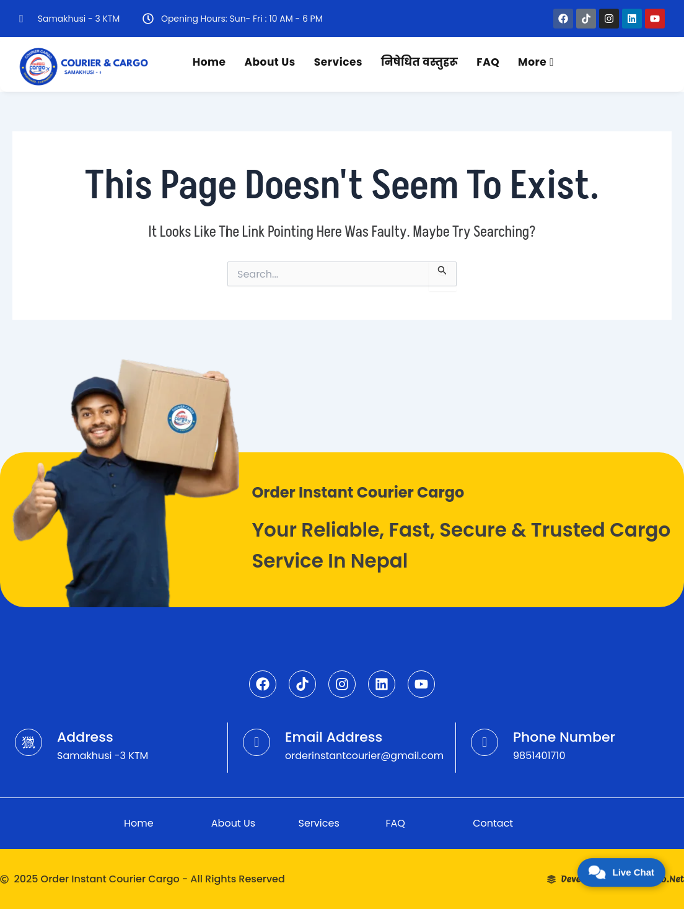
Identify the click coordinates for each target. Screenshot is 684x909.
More (536, 62)
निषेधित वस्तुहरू (419, 62)
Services (338, 62)
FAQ (487, 62)
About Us (270, 62)
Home (209, 62)
